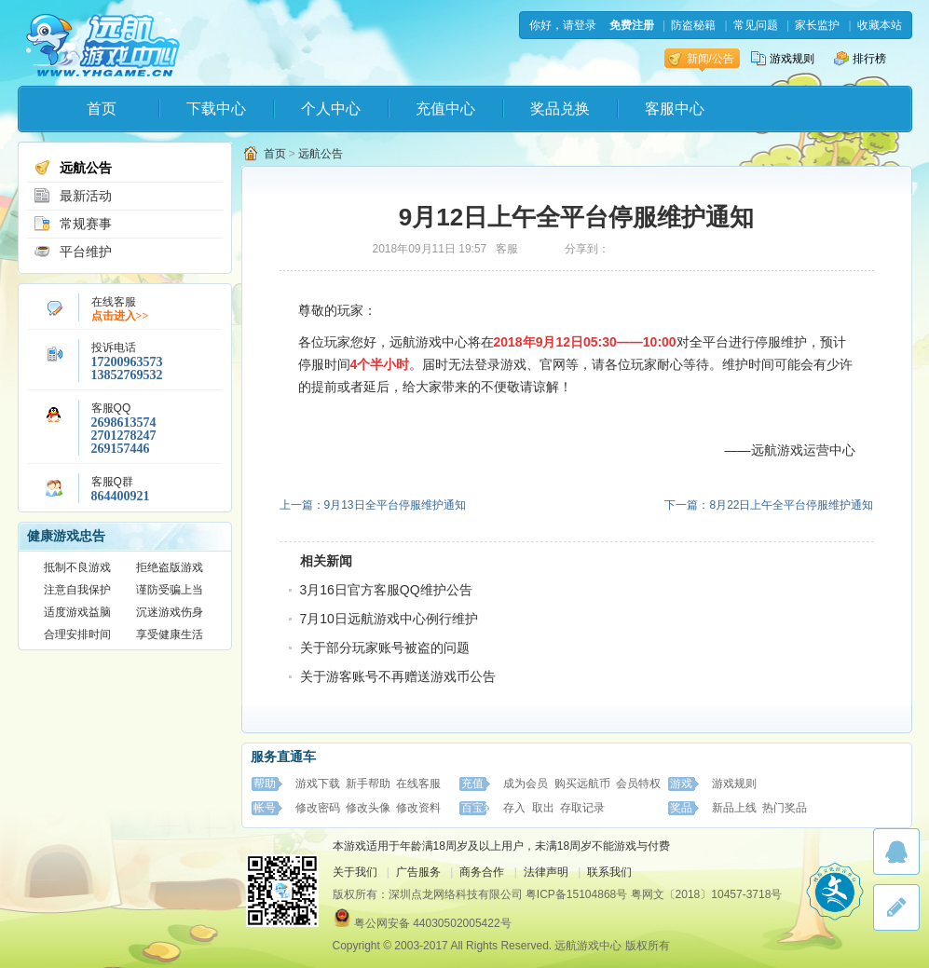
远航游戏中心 (103, 43)
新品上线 (734, 807)
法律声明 (546, 872)
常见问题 (755, 25)
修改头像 (368, 807)
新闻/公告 (701, 58)
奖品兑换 (560, 108)
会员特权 (638, 783)
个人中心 (331, 108)
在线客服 (418, 783)
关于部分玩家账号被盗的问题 (385, 647)
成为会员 (525, 783)
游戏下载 (317, 783)
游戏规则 (782, 58)
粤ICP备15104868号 (576, 894)
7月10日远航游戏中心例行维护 (389, 618)
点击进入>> (120, 315)
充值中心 (445, 108)
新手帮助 (368, 783)
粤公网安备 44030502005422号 (433, 923)
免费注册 (631, 25)
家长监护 (817, 25)
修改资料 (418, 807)
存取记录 (582, 807)
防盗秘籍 (693, 25)
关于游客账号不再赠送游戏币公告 (398, 676)
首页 (101, 108)
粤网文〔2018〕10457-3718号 (707, 894)
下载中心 (216, 108)
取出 (543, 807)
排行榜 (860, 58)
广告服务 (418, 872)
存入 (514, 807)
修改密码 (317, 807)
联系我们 (609, 872)
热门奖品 (784, 807)
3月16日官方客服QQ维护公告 (386, 589)
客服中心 (674, 108)
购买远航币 (582, 783)
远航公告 (72, 167)
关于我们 (355, 872)
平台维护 (72, 251)
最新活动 (72, 195)
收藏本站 (879, 25)
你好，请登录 (562, 25)
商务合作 (481, 872)
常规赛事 (72, 223)
